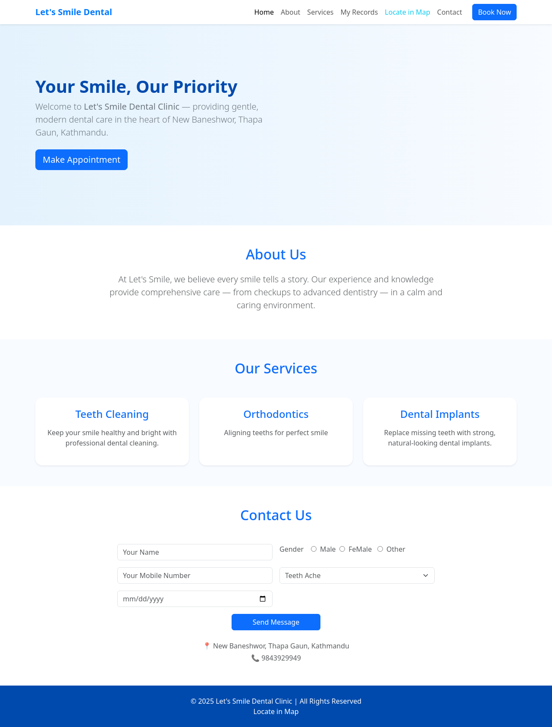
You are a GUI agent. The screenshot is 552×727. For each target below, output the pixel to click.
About (290, 12)
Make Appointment (81, 159)
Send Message (276, 622)
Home (264, 12)
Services (320, 12)
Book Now (494, 12)
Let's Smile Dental (73, 12)
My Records (359, 12)
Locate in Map (407, 12)
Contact (449, 12)
